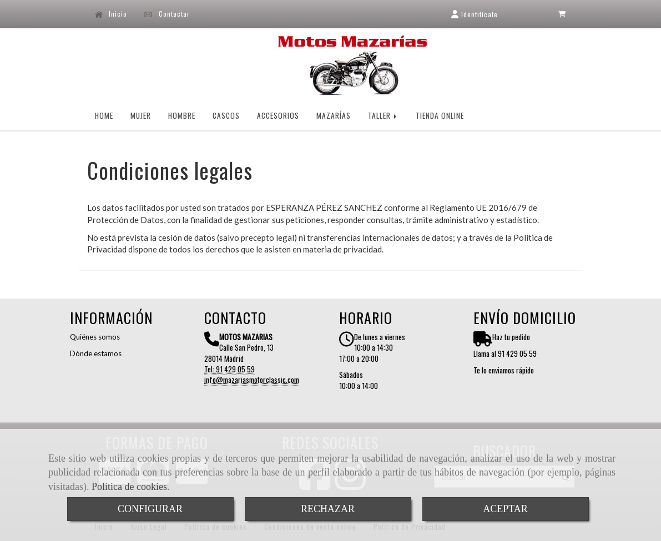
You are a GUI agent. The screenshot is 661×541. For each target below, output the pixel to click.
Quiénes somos (95, 336)
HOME (104, 115)
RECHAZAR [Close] (328, 508)
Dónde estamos (96, 353)
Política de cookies (129, 486)
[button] (474, 14)
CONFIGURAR (150, 508)
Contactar (167, 14)
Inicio (111, 14)
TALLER (383, 115)
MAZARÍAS (333, 115)
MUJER (140, 115)
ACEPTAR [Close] (505, 508)
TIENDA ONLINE (440, 115)
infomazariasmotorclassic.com (251, 379)
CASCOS (226, 115)
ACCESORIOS (278, 115)
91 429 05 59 (235, 369)
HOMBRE (181, 115)
